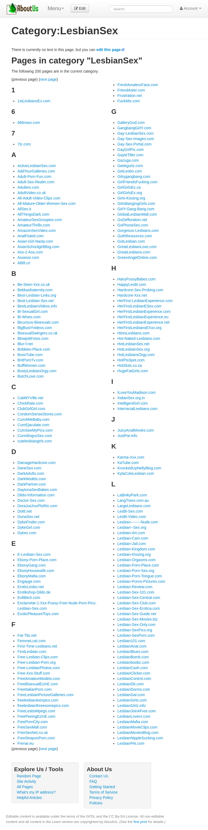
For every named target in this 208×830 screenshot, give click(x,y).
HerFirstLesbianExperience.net (143, 322)
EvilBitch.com (28, 597)
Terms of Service (103, 792)
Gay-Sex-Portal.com (134, 144)
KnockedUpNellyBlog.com (139, 468)
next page (48, 79)
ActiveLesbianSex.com (36, 166)
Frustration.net (129, 95)
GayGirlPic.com (130, 149)
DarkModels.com (31, 479)
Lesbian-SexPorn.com (136, 635)
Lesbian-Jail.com (131, 543)
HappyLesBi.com (131, 284)
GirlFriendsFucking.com (137, 182)
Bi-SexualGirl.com (32, 311)
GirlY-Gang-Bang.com (135, 209)
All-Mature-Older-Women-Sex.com (46, 203)
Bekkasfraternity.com (35, 290)
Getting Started (102, 787)
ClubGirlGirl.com (31, 408)
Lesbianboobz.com (133, 662)
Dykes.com (26, 533)
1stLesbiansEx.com (33, 101)
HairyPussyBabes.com (136, 279)
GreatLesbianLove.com (137, 247)
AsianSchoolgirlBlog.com (38, 247)
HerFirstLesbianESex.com (139, 306)
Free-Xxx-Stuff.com (33, 673)
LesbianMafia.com (132, 722)
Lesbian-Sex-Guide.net (136, 614)
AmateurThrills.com (33, 225)
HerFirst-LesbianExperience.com (145, 301)
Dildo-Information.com (35, 495)
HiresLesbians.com (133, 333)
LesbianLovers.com (133, 716)
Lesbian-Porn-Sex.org (135, 570)
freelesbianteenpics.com (37, 700)
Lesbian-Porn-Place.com (138, 565)
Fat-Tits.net (26, 635)
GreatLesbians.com (133, 252)
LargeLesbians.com (133, 506)
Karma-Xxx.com (130, 457)
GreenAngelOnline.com (137, 257)
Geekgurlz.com (130, 166)
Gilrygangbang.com (133, 176)
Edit (80, 8)
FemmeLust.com (31, 641)
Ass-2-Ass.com (30, 252)
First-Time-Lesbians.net (37, 646)
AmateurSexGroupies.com (39, 220)
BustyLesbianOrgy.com (36, 371)
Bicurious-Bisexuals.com (38, 322)
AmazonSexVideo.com (36, 230)
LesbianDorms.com (133, 689)
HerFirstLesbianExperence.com (143, 311)
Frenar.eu (25, 743)
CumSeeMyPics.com (35, 430)
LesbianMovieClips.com (137, 727)
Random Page (29, 776)
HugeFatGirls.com (132, 371)
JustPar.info (127, 435)
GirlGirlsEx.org (129, 193)
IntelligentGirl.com (132, 403)
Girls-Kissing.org (131, 198)
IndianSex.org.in (131, 398)
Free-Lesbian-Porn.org (36, 662)
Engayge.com (29, 581)
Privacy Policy (101, 797)
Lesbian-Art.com (131, 533)
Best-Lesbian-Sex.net (35, 301)
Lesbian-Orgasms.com (136, 560)
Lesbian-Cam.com (132, 538)
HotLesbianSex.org (133, 349)
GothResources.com (134, 236)
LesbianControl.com (134, 678)
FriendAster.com (131, 90)
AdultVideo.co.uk (31, 193)
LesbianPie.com (130, 743)
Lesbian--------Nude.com (137, 522)
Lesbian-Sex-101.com (135, 592)
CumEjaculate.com (33, 425)
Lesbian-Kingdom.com (136, 549)
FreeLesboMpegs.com (36, 711)
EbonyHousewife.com (35, 570)
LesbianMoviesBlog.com (137, 732)
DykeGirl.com (28, 527)
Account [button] (190, 8)
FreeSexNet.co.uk (32, 732)
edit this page (108, 50)
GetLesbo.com (129, 171)
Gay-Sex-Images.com (135, 139)
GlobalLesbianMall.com (137, 214)
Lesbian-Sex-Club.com (136, 603)
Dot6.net (24, 511)
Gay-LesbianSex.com (135, 133)
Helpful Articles (29, 797)
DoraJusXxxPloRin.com (37, 506)
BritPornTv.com (30, 360)
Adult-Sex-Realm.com (35, 182)
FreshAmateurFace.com (137, 85)
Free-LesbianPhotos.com (38, 668)
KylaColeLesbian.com (135, 473)
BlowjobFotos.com (32, 338)
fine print (140, 822)
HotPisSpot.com (130, 360)
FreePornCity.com (32, 722)
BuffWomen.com (31, 365)
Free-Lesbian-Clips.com (37, 657)
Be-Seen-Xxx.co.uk (33, 284)
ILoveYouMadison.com (136, 392)
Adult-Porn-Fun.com (34, 176)
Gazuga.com (128, 160)
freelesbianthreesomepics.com (43, 705)
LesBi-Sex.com (130, 511)
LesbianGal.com (131, 695)
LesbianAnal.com (131, 646)
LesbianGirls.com (132, 700)
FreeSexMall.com (32, 727)
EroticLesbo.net (30, 587)
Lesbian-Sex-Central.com (138, 597)
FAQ (93, 781)
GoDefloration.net (132, 220)
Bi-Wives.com (29, 317)
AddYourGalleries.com (36, 171)
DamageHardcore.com (36, 462)
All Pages (25, 787)
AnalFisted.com (30, 236)
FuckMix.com (128, 101)
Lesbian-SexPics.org (134, 630)
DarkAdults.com (30, 473)
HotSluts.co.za (129, 365)
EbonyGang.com (31, 565)
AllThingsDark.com (33, 214)
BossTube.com (30, 355)
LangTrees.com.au (133, 500)
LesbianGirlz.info (131, 705)
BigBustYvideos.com (34, 328)
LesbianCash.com (132, 668)
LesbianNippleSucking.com (140, 738)
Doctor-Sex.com (30, 500)
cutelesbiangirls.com (34, 441)
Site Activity (26, 781)
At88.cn (23, 263)
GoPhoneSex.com (132, 225)
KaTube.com (128, 462)
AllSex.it (24, 209)
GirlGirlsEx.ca (129, 187)
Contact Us (98, 776)
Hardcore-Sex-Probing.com (140, 290)
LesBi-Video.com (131, 516)
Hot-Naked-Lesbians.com (138, 338)
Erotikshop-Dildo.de (33, 592)
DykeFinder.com (31, 522)
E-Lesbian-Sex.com (33, 554)
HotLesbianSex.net (133, 344)
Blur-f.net (25, 344)
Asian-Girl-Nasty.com (35, 241)
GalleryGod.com (131, 122)
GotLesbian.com (131, 241)
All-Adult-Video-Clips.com (38, 198)
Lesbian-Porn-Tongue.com (139, 576)
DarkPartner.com (31, 484)
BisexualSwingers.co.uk (37, 333)
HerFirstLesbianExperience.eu (142, 317)
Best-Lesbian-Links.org (36, 295)
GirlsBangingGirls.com (136, 203)
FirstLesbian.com (31, 651)
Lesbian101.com (131, 641)
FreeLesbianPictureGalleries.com (45, 695)
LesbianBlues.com (132, 651)
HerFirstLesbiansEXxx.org (139, 328)
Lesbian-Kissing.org (134, 554)
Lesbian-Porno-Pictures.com (141, 581)
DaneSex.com (29, 468)
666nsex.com (28, 122)
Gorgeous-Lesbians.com (138, 230)
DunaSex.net (28, 516)
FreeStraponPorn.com (36, 738)
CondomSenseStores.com (39, 414)
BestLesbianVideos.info (37, 306)
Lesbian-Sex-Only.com (136, 624)
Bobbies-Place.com (33, 349)
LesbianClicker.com (133, 673)
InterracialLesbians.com (137, 408)
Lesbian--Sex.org (131, 527)
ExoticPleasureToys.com (38, 614)
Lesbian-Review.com (134, 587)
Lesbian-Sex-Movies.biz (137, 619)
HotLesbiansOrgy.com (135, 355)
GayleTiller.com (130, 155)
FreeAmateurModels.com (38, 678)
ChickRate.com (30, 403)
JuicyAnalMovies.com (135, 430)
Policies (95, 803)
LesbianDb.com (130, 684)
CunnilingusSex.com (34, 435)
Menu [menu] (56, 8)
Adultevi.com (28, 187)
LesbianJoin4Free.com (136, 711)
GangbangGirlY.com (134, 128)
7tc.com (24, 144)
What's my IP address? (36, 792)
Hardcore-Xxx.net (132, 295)
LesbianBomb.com (133, 657)
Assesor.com (28, 257)
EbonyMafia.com (31, 576)
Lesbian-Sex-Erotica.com (138, 608)
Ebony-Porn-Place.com (36, 560)
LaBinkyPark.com (132, 495)
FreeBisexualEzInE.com (37, 684)
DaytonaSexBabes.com (37, 489)
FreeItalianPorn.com (34, 689)
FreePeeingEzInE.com (36, 716)
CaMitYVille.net (30, 398)
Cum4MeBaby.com (33, 419)
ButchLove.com (30, 376)
